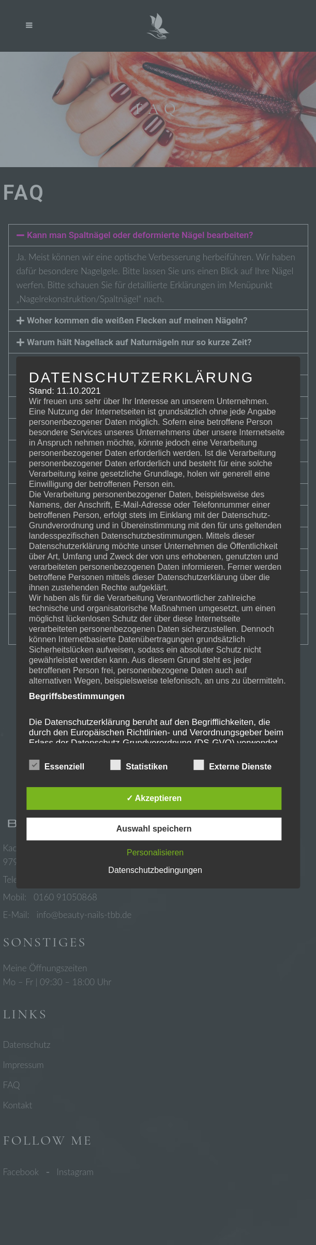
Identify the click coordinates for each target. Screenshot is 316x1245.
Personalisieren (155, 852)
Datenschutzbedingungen (155, 870)
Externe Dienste (232, 765)
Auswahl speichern (154, 828)
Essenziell (56, 765)
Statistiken (139, 765)
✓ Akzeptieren (154, 798)
